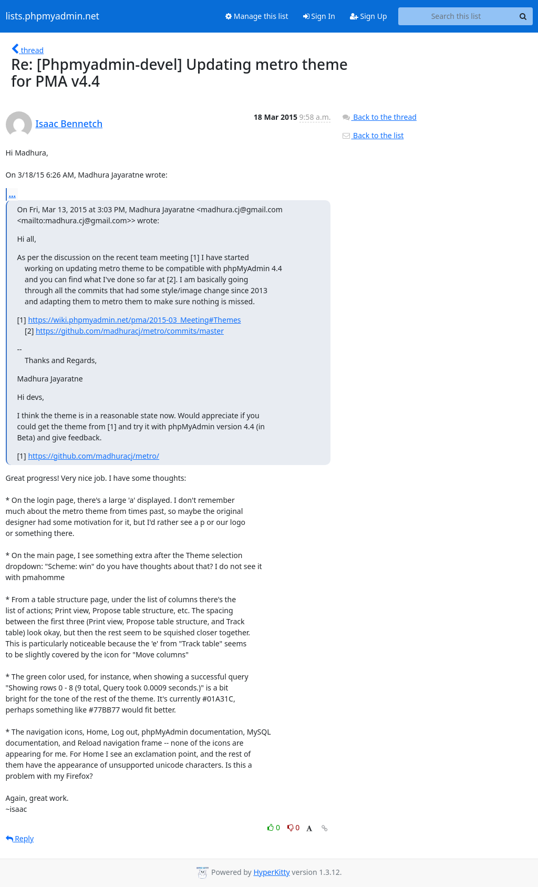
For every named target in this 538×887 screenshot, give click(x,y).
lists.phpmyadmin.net (52, 16)
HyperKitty (271, 872)
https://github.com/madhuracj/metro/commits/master (130, 331)
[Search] (523, 16)
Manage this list (256, 16)
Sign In (319, 16)
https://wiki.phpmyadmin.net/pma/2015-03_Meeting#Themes (134, 320)
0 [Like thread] (274, 827)
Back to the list (373, 135)
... (12, 194)
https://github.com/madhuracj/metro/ (93, 456)
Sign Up (368, 16)
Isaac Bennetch (69, 123)
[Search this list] (456, 16)
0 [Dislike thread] (293, 827)
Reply (20, 838)
